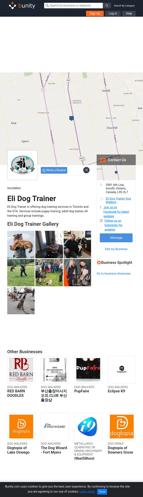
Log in (113, 13)
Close (102, 491)
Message (116, 238)
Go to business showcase (114, 273)
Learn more (87, 491)
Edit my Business (116, 249)
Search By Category (124, 5)
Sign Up (95, 13)
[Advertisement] (71, 44)
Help (129, 13)
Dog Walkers (14, 187)
